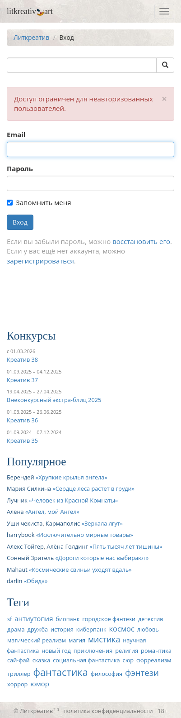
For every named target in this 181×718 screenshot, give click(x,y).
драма (16, 629)
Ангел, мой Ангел (52, 511)
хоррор (17, 684)
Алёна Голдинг (67, 546)
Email (16, 134)
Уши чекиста (24, 523)
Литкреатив (31, 37)
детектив (150, 619)
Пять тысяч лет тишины (126, 546)
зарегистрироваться (40, 260)
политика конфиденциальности (108, 711)
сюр (128, 660)
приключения (93, 650)
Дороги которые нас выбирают (102, 558)
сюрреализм (153, 660)
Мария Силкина (29, 488)
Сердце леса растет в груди (94, 488)
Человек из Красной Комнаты (74, 500)
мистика (104, 639)
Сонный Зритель (30, 558)
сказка (41, 660)
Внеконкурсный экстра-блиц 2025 (54, 400)
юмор (39, 683)
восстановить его (141, 241)
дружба (38, 629)
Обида (36, 581)
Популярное (36, 461)
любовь (148, 629)
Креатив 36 (22, 420)
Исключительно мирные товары (84, 535)
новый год (56, 650)
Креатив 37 (22, 380)
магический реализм (36, 640)
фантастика (60, 672)
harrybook (21, 535)
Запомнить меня (39, 202)
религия (126, 650)
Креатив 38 (22, 359)
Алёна (15, 511)
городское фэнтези (108, 619)
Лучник (17, 500)
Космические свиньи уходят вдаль (80, 569)
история (62, 629)
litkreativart (30, 11)
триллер (18, 674)
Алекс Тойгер (25, 546)
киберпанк (91, 629)
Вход (20, 222)
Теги (18, 602)
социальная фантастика (86, 660)
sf (9, 619)
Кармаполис (63, 523)
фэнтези (142, 672)
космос (122, 628)
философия (106, 674)
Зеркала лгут (102, 523)
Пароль (20, 168)
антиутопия (33, 618)
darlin (14, 581)
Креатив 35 (22, 440)
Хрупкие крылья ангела (71, 477)
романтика (156, 650)
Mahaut (17, 569)
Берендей (20, 477)
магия (77, 640)
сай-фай (18, 660)
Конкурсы (31, 335)
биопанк (67, 619)
